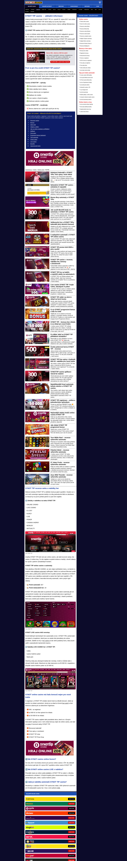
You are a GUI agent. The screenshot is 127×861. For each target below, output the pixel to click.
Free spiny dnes (83, 149)
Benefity (32, 143)
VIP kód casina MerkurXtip (86, 164)
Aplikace (32, 131)
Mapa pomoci (67, 854)
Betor (54, 9)
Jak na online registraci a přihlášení (39, 129)
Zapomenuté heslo (35, 146)
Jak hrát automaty (84, 176)
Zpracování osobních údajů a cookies (62, 858)
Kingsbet (32, 11)
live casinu (45, 640)
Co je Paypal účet (84, 174)
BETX (92, 9)
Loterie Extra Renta (84, 196)
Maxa (100, 9)
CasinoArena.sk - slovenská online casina (62, 834)
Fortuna (27, 9)
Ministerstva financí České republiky (83, 841)
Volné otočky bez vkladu (85, 152)
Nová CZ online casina (85, 108)
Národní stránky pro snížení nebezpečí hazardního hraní (82, 854)
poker (29, 724)
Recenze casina (34, 120)
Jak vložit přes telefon (84, 169)
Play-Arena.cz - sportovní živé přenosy (61, 831)
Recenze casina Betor (85, 110)
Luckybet (80, 9)
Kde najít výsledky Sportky (86, 191)
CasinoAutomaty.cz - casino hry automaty (61, 822)
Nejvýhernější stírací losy (85, 193)
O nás (25, 858)
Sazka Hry (44, 9)
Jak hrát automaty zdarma (85, 184)
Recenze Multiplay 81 (84, 130)
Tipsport (32, 9)
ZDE (58, 788)
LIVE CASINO (46, 773)
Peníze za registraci (84, 142)
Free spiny (33, 133)
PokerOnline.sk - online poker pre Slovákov (62, 836)
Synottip (38, 9)
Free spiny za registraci (85, 147)
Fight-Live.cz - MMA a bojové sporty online (37, 819)
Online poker (33, 139)
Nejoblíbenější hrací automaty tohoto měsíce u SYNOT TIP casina (62, 386)
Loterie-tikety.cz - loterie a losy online (61, 819)
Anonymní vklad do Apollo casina (87, 181)
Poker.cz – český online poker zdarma (61, 826)
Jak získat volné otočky (85, 154)
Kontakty (30, 858)
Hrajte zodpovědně (29, 848)
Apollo (59, 9)
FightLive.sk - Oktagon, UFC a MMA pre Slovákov (39, 834)
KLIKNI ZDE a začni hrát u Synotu (60, 61)
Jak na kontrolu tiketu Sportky (86, 188)
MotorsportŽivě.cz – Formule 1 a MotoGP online (38, 829)
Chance (49, 9)
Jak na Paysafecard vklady (86, 166)
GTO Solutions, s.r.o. (88, 858)
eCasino (27, 11)
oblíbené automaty (40, 571)
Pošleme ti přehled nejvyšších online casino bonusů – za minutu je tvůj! (49, 797)
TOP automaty (34, 137)
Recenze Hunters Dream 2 (86, 128)
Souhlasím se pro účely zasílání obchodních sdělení (46, 803)
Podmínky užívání (48, 858)
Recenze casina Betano (85, 115)
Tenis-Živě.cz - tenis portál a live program (37, 826)
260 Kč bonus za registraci (86, 145)
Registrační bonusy (84, 137)
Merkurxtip (86, 9)
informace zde (53, 849)
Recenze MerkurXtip (84, 113)
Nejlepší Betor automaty (85, 125)
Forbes (68, 9)
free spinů (65, 703)
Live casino (33, 141)
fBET (96, 9)
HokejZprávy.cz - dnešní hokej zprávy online (37, 824)
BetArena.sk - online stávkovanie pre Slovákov (38, 831)
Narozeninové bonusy (84, 140)
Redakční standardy (38, 858)
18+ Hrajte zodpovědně (76, 858)
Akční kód (33, 124)
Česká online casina (84, 106)
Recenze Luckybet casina (85, 120)
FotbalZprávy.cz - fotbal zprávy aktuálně (36, 822)
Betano (63, 9)
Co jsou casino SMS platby (86, 159)
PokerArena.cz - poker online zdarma (61, 824)
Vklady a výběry (34, 127)
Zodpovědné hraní (83, 843)
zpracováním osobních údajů (41, 803)
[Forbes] (95, 53)
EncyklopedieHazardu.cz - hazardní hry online (62, 817)
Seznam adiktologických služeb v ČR (56, 854)
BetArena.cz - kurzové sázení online (36, 817)
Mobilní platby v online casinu (86, 179)
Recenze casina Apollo (85, 118)
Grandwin (74, 9)
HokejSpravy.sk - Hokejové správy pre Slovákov (63, 829)
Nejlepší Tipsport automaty (86, 123)
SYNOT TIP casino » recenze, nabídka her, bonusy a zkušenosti (62, 261)
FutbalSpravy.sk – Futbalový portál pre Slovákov (38, 836)
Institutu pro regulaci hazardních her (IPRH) (56, 843)
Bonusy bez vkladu (84, 135)
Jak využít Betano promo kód (86, 162)
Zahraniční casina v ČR (85, 171)
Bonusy (32, 122)
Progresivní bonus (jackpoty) (38, 135)
